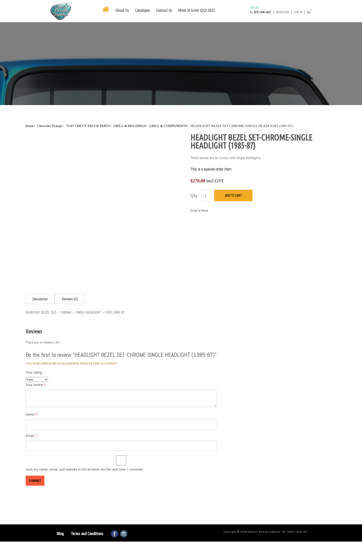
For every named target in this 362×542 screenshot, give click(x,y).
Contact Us (164, 10)
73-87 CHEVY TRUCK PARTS (88, 126)
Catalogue (142, 10)
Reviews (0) (70, 299)
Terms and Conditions (87, 533)
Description (40, 299)
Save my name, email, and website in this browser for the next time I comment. (85, 469)
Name (32, 414)
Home (29, 126)
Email (31, 436)
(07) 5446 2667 (260, 9)
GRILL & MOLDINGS (129, 126)
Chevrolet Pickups (49, 126)
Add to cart (233, 195)
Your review (36, 384)
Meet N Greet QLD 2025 (196, 10)
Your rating (34, 372)
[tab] (40, 299)
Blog (60, 533)
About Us (122, 10)
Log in (298, 12)
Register (282, 12)
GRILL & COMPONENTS (168, 126)
